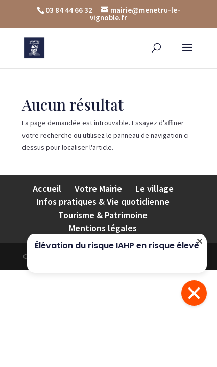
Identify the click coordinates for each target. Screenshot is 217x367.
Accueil (47, 188)
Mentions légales (103, 228)
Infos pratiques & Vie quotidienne (103, 201)
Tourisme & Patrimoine (103, 215)
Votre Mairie (98, 188)
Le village (154, 188)
